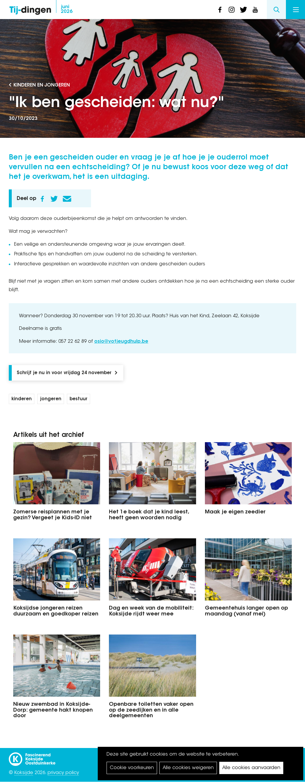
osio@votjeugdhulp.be (121, 341)
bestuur (78, 399)
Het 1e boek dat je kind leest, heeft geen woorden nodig (149, 515)
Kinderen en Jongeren (42, 85)
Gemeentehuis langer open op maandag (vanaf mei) (246, 611)
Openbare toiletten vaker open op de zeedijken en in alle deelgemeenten (151, 710)
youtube (255, 9)
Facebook (42, 198)
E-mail (67, 198)
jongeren (50, 399)
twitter (243, 9)
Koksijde (23, 773)
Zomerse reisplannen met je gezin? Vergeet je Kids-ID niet (52, 515)
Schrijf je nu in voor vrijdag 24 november (64, 373)
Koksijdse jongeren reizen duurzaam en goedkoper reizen (55, 611)
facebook (220, 9)
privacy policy (63, 773)
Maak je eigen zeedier (235, 512)
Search (276, 9)
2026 (67, 9)
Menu (296, 9)
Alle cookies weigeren (188, 768)
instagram (231, 9)
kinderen (21, 399)
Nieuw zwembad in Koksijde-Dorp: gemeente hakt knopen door (53, 710)
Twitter (54, 198)
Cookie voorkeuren (132, 768)
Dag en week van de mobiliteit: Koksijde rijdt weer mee (151, 611)
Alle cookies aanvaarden (251, 768)
